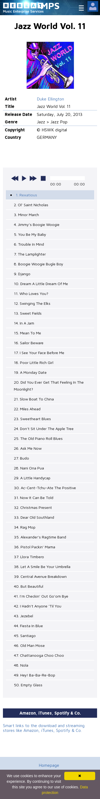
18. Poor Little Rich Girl (33, 362)
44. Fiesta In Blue (28, 625)
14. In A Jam (24, 323)
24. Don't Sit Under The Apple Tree (44, 428)
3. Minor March (26, 214)
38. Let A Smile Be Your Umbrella (42, 566)
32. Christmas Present (33, 507)
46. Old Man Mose (29, 645)
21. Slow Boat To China (34, 399)
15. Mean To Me (27, 333)
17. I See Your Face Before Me (39, 352)
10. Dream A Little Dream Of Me (41, 283)
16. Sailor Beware (28, 342)
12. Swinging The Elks (32, 303)
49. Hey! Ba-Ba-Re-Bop (34, 675)
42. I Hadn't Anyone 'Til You (37, 606)
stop (43, 178)
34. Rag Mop (24, 527)
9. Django (22, 273)
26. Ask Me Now (28, 448)
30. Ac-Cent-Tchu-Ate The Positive (45, 487)
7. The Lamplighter (30, 254)
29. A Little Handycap (32, 478)
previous (15, 178)
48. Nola (21, 665)
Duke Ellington (50, 98)
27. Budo (21, 458)
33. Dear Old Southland (34, 517)
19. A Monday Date (30, 372)
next (33, 178)
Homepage (49, 765)
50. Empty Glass (28, 685)
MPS (50, 5)
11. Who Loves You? (31, 293)
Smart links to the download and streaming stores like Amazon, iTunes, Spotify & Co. (44, 728)
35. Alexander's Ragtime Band (40, 537)
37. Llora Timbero (29, 556)
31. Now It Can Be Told (33, 497)
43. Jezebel (23, 616)
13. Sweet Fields (28, 313)
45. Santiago (25, 635)
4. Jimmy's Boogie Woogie (36, 224)
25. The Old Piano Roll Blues (38, 438)
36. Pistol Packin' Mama (34, 547)
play (24, 178)
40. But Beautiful (28, 586)
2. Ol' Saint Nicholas (31, 204)
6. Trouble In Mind (29, 244)
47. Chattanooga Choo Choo (39, 655)
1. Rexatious (26, 195)
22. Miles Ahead (27, 409)
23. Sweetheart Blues (32, 418)
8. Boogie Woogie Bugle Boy (38, 264)
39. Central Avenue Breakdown (40, 576)
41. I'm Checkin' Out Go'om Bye (41, 596)
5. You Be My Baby (30, 234)
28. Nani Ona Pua (29, 468)
